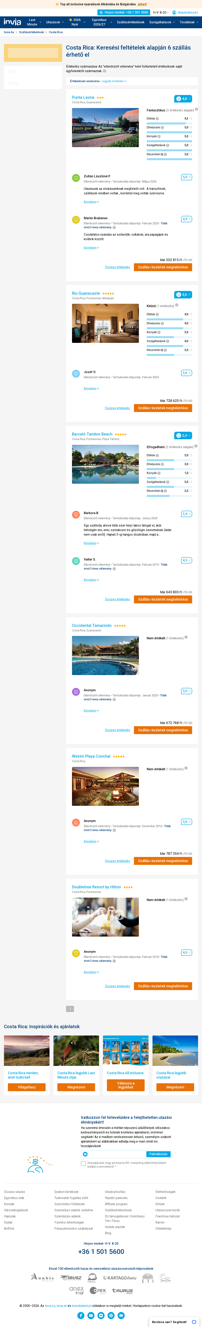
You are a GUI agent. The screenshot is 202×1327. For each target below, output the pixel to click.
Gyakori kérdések (66, 1192)
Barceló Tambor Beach (92, 434)
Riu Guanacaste (86, 293)
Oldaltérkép (163, 1228)
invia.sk (62, 1306)
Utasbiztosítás (115, 1192)
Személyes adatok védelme (73, 1210)
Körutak (9, 1204)
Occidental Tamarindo (92, 625)
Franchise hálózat (167, 1216)
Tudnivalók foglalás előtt (71, 1198)
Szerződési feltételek (69, 1204)
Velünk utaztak (115, 1227)
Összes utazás (14, 1192)
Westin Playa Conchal (91, 756)
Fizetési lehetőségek (69, 1222)
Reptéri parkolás (116, 1198)
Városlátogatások (16, 1210)
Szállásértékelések (130, 22)
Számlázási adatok (67, 1216)
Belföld (9, 1228)
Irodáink (160, 1198)
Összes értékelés (117, 267)
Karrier (160, 1222)
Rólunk (160, 1204)
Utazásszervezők (167, 1210)
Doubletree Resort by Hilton (97, 887)
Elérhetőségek (165, 1192)
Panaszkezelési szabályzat (73, 1228)
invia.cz (50, 1306)
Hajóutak (10, 1216)
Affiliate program (116, 1204)
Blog (108, 1233)
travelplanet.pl (81, 1306)
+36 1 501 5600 (101, 1252)
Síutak (8, 1222)
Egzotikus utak (14, 1198)
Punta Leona (83, 97)
